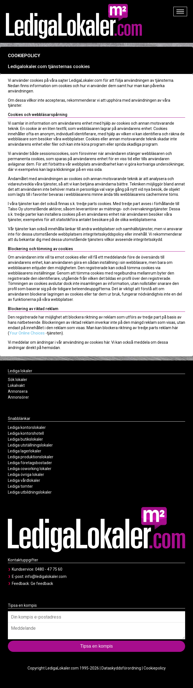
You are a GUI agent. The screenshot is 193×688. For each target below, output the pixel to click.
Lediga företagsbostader (30, 463)
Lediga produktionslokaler (30, 457)
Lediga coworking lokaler (29, 468)
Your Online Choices (27, 333)
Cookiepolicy (155, 668)
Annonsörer (18, 397)
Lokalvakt (16, 385)
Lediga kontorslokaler (27, 427)
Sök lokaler (17, 379)
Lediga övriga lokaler (26, 474)
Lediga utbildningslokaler (30, 492)
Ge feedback (42, 583)
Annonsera (18, 391)
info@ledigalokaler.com (46, 576)
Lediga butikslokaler (25, 439)
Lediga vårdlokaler (24, 480)
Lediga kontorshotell (26, 433)
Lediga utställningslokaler (30, 445)
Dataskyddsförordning (121, 668)
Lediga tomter (20, 486)
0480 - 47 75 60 (48, 569)
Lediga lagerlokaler (24, 451)
